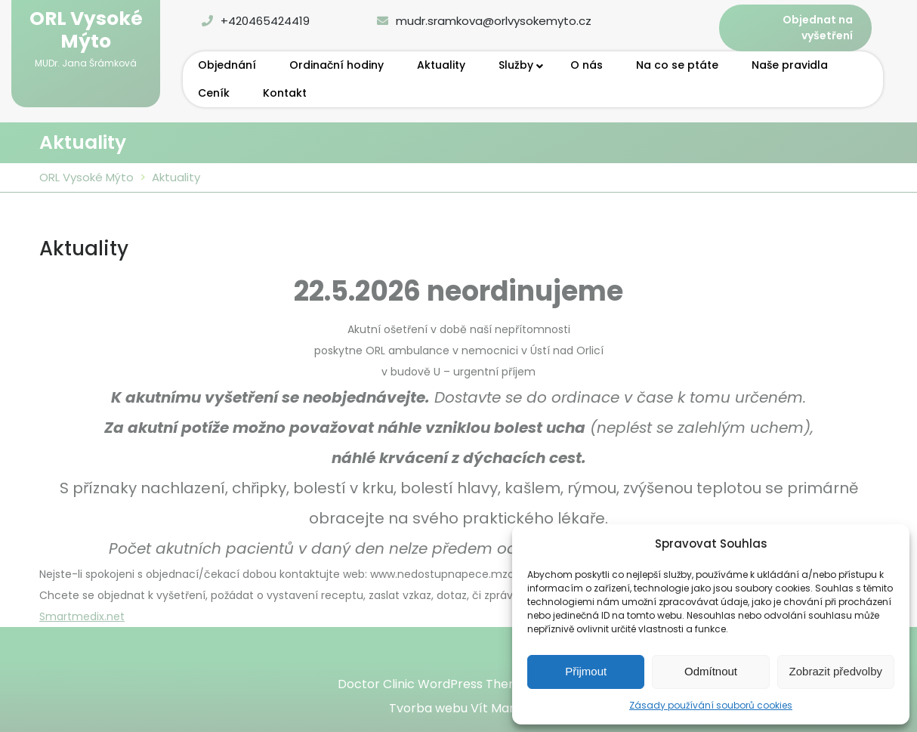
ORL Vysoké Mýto (86, 29)
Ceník (214, 92)
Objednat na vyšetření (818, 27)
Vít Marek (500, 708)
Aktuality (441, 65)
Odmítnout (710, 671)
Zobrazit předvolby (835, 671)
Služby (516, 65)
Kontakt (285, 92)
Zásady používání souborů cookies (710, 705)
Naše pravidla (790, 65)
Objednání (227, 65)
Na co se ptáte (677, 65)
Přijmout (586, 671)
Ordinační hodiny (336, 65)
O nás (586, 65)
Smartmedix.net (82, 616)
